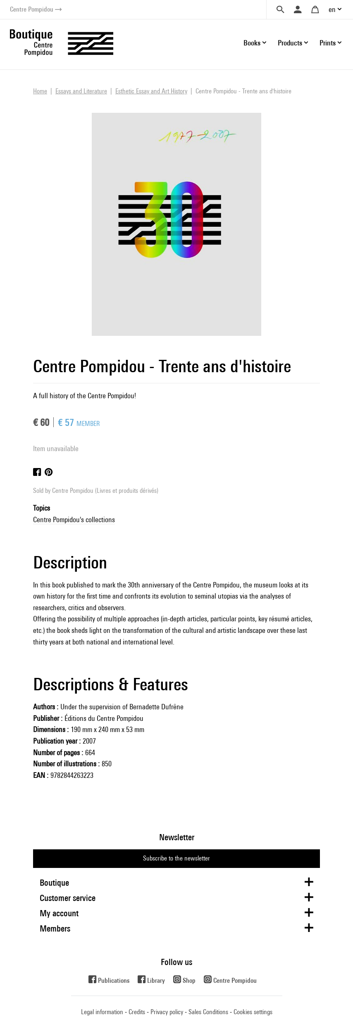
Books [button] (251, 42)
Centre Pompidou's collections (74, 519)
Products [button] (290, 42)
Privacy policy (166, 1012)
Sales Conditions (208, 1012)
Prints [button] (328, 42)
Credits (137, 1012)
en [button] (332, 9)
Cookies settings (253, 1012)
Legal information (102, 1012)
